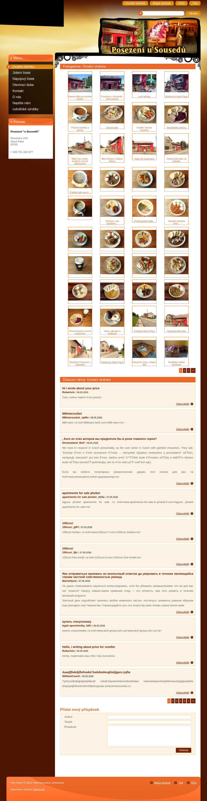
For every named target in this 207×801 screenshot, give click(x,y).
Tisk (180, 782)
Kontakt (18, 91)
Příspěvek (70, 726)
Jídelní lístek (22, 72)
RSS (193, 782)
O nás (17, 97)
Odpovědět (182, 403)
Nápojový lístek (23, 78)
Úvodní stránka (23, 66)
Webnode (39, 789)
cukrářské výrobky (25, 109)
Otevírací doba (23, 85)
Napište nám (22, 103)
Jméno (68, 716)
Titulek (68, 721)
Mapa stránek (162, 782)
